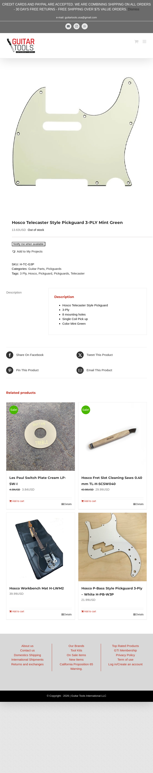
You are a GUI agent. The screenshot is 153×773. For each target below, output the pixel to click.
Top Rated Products (125, 646)
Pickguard (45, 273)
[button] (27, 251)
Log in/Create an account (125, 664)
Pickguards (53, 268)
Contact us (27, 650)
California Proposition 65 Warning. (76, 666)
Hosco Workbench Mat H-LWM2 (36, 588)
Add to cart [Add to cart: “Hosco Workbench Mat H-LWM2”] (18, 611)
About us (27, 646)
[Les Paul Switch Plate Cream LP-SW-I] (40, 436)
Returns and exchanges (27, 664)
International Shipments (27, 659)
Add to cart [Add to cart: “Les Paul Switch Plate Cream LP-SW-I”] (18, 501)
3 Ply (23, 273)
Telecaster (77, 273)
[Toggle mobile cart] (136, 41)
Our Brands (76, 646)
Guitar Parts (36, 268)
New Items (76, 659)
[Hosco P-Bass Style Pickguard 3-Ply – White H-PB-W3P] (112, 547)
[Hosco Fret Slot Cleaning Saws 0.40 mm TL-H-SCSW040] (112, 436)
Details (68, 504)
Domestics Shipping (27, 655)
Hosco (32, 273)
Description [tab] (14, 292)
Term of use (125, 659)
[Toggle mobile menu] (145, 41)
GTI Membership (125, 650)
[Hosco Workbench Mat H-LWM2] (40, 547)
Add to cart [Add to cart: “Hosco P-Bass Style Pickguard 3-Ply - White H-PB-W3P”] (90, 611)
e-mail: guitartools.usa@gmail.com (76, 17)
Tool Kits (76, 650)
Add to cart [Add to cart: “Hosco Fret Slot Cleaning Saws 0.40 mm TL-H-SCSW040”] (90, 501)
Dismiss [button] (133, 9)
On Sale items (76, 655)
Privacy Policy (125, 655)
